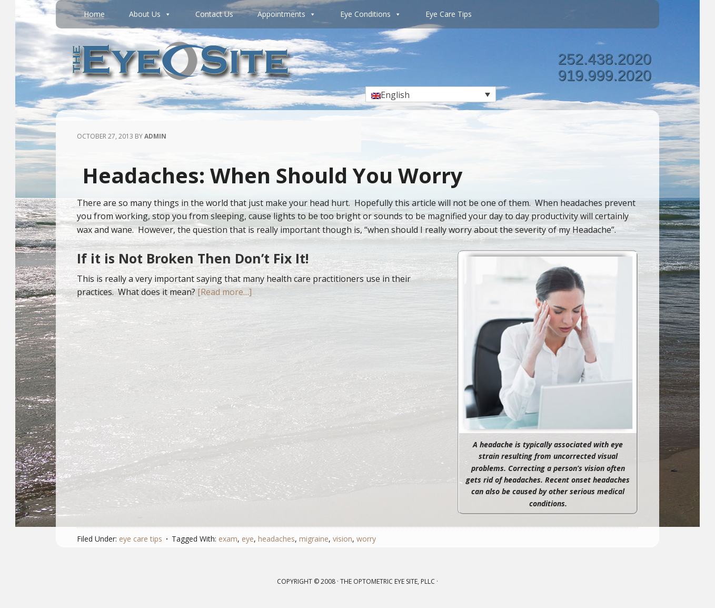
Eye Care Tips (448, 14)
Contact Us (214, 14)
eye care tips (140, 539)
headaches (276, 539)
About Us (150, 14)
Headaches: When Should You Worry (272, 175)
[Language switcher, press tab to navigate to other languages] (430, 94)
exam (228, 539)
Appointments (286, 14)
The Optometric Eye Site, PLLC (387, 581)
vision (342, 539)
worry (366, 539)
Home (94, 14)
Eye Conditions (370, 14)
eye (248, 539)
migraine (314, 539)
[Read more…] (224, 292)
